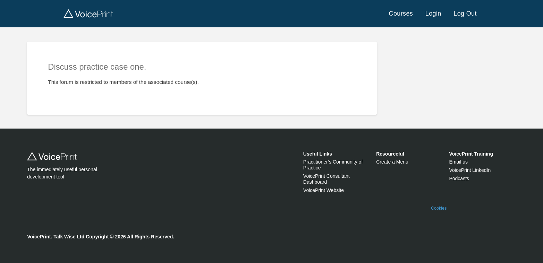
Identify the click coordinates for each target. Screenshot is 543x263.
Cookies (439, 208)
